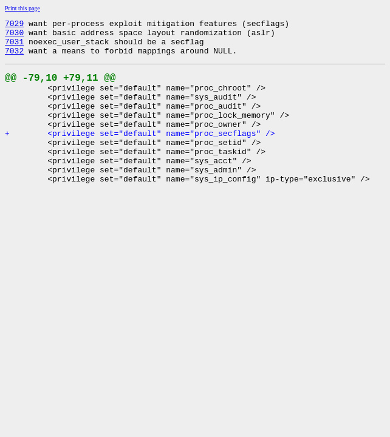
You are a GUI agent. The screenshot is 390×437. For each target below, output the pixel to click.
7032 (14, 57)
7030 (14, 35)
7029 (14, 24)
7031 (14, 46)
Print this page (22, 8)
